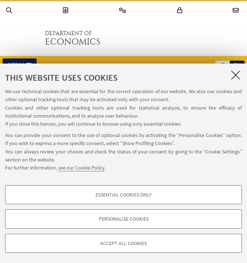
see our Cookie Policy (81, 167)
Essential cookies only (123, 194)
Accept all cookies (123, 243)
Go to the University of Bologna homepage (21, 38)
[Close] (236, 75)
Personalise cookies (124, 219)
